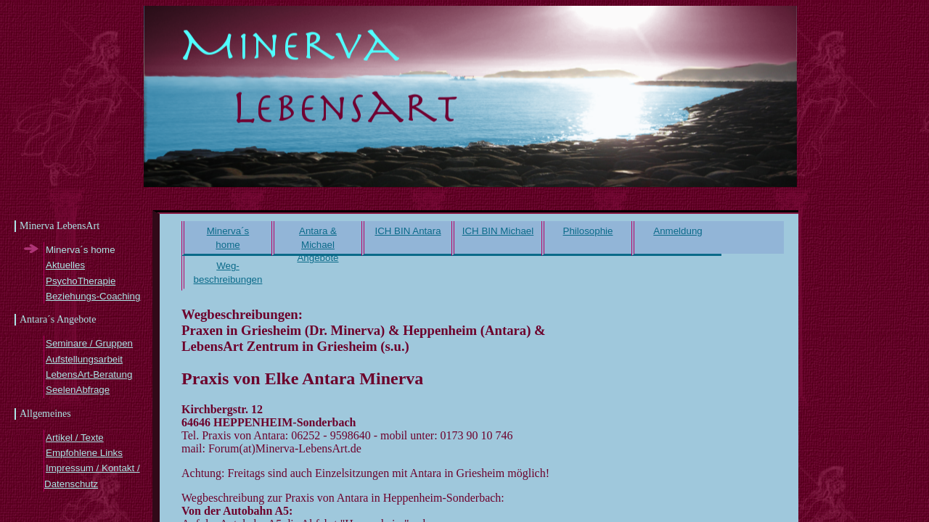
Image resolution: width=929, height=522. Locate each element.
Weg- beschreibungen (228, 272)
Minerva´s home (228, 237)
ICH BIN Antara (408, 230)
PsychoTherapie (80, 281)
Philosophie (588, 230)
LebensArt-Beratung (89, 374)
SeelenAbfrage (78, 389)
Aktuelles (65, 265)
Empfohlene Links (84, 452)
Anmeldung (677, 230)
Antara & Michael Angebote (317, 240)
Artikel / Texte (75, 437)
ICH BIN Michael (498, 230)
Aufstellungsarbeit (84, 359)
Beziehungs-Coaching (93, 296)
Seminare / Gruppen (89, 343)
